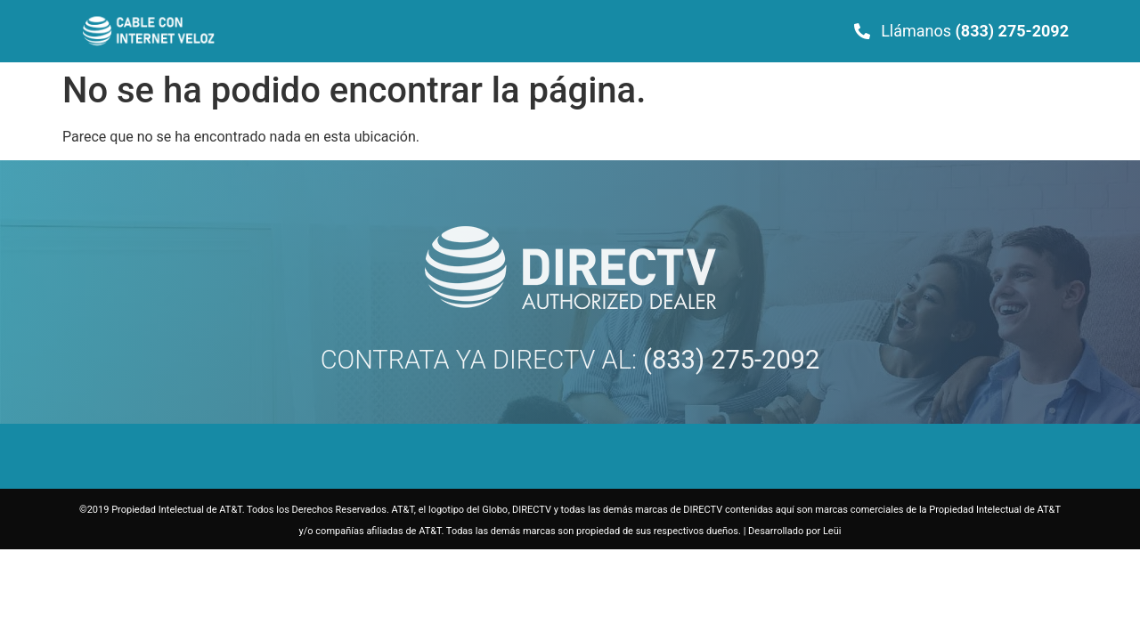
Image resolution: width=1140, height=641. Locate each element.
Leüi (832, 531)
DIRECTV (544, 360)
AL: (707, 360)
